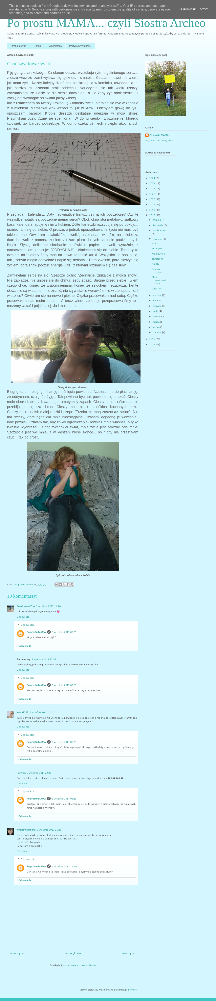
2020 (152, 199)
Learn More (187, 9)
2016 (152, 339)
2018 (152, 210)
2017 (152, 215)
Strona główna (18, 46)
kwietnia (158, 316)
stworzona (158, 259)
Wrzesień (157, 288)
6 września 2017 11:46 (49, 830)
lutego (156, 327)
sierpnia (157, 295)
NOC (154, 243)
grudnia (157, 220)
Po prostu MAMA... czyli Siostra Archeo (106, 22)
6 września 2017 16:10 (64, 866)
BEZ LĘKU (157, 248)
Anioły (155, 264)
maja (156, 311)
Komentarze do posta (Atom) (79, 965)
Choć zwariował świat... (159, 280)
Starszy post (128, 953)
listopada (158, 225)
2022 (152, 188)
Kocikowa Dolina (26, 830)
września (158, 239)
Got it (204, 9)
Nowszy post (17, 953)
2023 (152, 183)
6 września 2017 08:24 (64, 742)
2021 (152, 194)
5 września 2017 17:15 (42, 712)
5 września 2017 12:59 (43, 659)
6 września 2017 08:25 (64, 632)
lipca (155, 300)
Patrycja (21, 773)
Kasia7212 (22, 712)
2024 (152, 178)
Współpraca (55, 46)
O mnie (38, 46)
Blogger (132, 989)
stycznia (157, 332)
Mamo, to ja (159, 254)
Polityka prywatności (80, 46)
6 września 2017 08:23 (64, 798)
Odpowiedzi (27, 625)
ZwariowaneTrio (26, 606)
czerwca (157, 306)
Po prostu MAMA (36, 632)
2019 (152, 204)
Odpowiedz (23, 617)
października (160, 230)
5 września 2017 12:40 (48, 606)
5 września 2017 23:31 (39, 773)
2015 (152, 344)
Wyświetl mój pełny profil (159, 140)
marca (156, 322)
